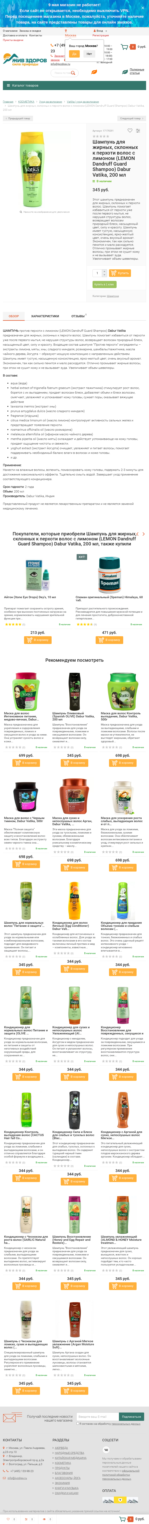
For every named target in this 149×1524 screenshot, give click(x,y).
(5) (15, 624)
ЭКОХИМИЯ (62, 1483)
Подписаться (131, 1417)
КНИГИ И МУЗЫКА (67, 1488)
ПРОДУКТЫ (62, 1468)
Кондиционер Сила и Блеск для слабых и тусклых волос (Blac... (73, 1135)
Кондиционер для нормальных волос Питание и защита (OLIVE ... (26, 1030)
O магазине (10, 30)
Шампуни (113, 296)
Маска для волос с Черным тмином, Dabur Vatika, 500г (24, 819)
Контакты (35, 35)
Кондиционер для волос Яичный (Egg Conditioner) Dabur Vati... (70, 926)
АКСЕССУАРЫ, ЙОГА (68, 1478)
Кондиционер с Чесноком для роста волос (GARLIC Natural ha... (26, 1240)
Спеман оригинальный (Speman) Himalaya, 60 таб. (109, 598)
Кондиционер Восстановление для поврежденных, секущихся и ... (122, 1031)
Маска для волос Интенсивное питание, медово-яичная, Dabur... (21, 716)
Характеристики (45, 316)
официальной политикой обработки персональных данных (120, 1474)
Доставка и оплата (15, 35)
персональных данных (126, 1423)
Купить (123, 273)
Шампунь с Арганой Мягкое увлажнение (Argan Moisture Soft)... (73, 1344)
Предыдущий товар (18, 118)
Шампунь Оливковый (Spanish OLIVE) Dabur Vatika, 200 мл (73, 716)
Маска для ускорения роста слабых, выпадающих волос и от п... (122, 821)
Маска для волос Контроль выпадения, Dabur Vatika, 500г (121, 716)
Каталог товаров (22, 85)
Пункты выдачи (13, 40)
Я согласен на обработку (108, 1423)
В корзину (41, 640)
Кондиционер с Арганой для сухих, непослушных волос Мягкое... (121, 1135)
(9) (87, 624)
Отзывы (79, 315)
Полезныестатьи (137, 71)
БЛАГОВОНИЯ (64, 1473)
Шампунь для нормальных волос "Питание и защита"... (24, 924)
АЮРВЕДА (61, 1447)
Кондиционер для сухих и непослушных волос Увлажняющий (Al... (71, 1030)
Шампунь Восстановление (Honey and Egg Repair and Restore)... (71, 1240)
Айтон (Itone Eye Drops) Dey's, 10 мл (30, 597)
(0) (15, 747)
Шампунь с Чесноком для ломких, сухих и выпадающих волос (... (26, 1344)
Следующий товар (131, 118)
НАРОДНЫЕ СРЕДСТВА (69, 1452)
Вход (98, 30)
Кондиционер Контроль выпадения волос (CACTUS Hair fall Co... (24, 1135)
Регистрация (101, 35)
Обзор (14, 316)
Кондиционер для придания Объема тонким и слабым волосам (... (121, 926)
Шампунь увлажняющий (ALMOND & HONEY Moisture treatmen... (121, 1240)
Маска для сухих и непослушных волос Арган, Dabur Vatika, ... (72, 821)
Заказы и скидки (30, 30)
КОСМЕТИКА (63, 1462)
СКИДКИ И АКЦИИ (66, 1493)
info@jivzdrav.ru (60, 63)
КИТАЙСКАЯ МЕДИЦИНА (71, 1457)
